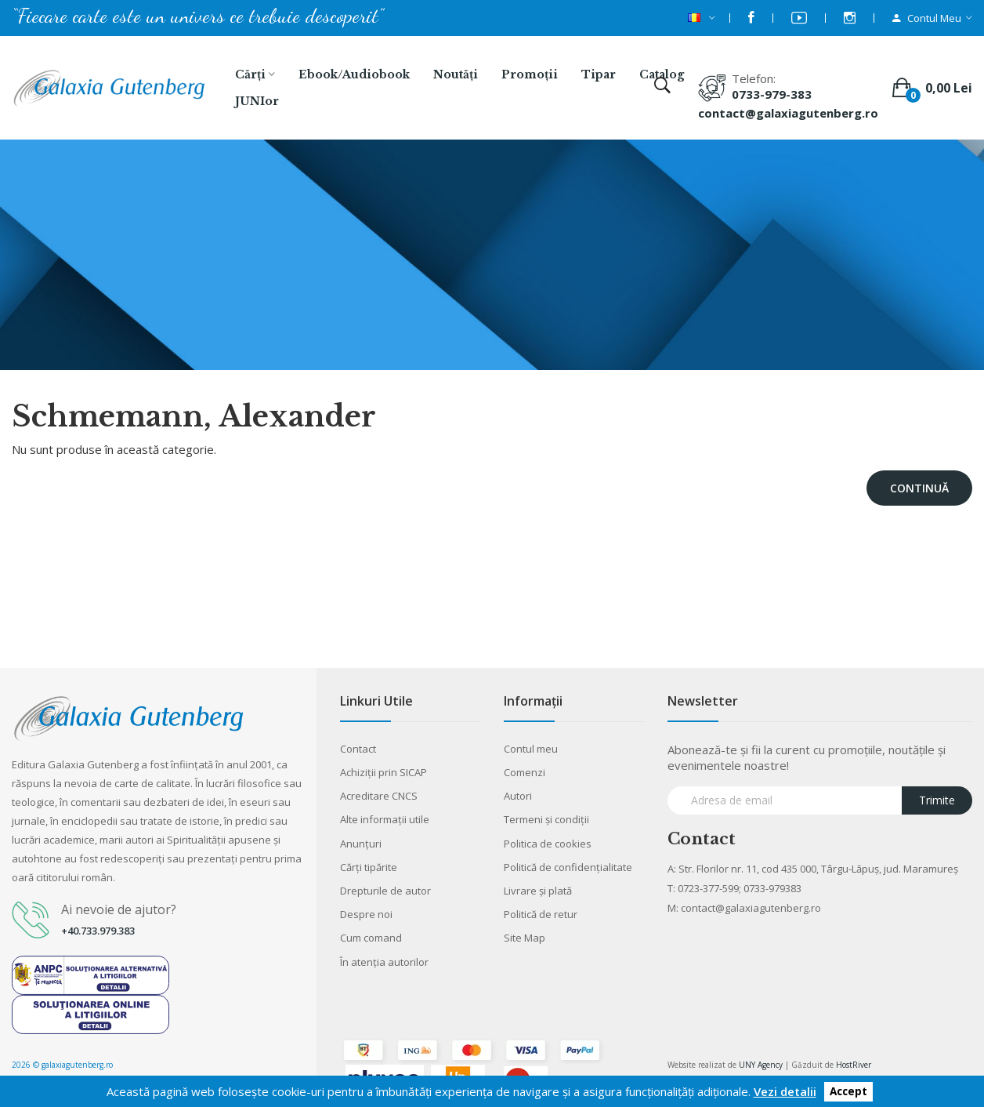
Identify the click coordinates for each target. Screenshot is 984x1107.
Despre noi (366, 914)
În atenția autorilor (384, 962)
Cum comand (371, 938)
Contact (358, 749)
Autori (518, 796)
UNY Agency (761, 1064)
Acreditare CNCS (379, 796)
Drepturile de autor (385, 891)
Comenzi (524, 772)
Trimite (937, 800)
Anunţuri (361, 844)
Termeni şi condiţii (546, 819)
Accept (848, 1092)
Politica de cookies (547, 844)
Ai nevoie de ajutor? (118, 909)
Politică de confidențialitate (568, 867)
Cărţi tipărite (368, 867)
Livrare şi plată (538, 891)
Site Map (524, 938)
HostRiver (853, 1064)
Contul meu (531, 749)
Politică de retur (540, 914)
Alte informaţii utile (384, 819)
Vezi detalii (785, 1091)
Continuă (919, 488)
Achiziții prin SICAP (383, 772)
